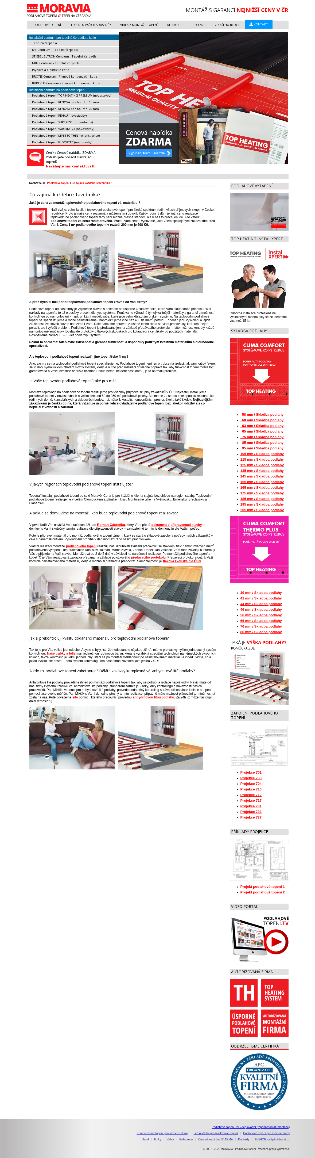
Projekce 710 (251, 789)
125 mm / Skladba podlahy (262, 465)
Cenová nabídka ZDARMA (215, 1139)
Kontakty (244, 1139)
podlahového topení (81, 546)
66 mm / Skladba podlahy (261, 621)
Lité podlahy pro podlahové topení (215, 1133)
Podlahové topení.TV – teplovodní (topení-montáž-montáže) (251, 1127)
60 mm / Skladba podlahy (262, 420)
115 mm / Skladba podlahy (262, 459)
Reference (186, 1139)
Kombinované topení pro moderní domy (162, 1133)
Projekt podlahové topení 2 (262, 892)
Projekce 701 (251, 772)
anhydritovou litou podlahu (153, 697)
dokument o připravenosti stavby (176, 525)
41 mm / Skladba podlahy (261, 598)
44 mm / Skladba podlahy (261, 604)
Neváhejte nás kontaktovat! (70, 166)
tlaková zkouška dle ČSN (182, 561)
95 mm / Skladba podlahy (262, 448)
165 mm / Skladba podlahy (262, 488)
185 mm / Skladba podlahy (262, 499)
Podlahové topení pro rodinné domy (266, 1133)
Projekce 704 (251, 784)
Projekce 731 (251, 806)
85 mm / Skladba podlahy (262, 443)
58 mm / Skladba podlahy (262, 414)
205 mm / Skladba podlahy (262, 510)
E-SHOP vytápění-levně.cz (272, 1139)
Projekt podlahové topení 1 (262, 887)
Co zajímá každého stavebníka (91, 183)
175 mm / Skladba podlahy (262, 493)
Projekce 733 (251, 812)
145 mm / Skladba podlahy (262, 476)
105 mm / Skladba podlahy (262, 454)
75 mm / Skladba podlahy (262, 437)
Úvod (145, 1139)
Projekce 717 (251, 800)
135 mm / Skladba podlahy (262, 471)
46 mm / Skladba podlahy (261, 609)
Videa (170, 1139)
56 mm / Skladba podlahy (261, 615)
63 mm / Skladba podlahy (262, 426)
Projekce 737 (251, 817)
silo (75, 697)
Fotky (157, 1139)
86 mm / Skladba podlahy (261, 632)
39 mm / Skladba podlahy (261, 593)
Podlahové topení (58, 183)
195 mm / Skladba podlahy (262, 504)
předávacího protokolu (148, 557)
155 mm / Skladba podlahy (262, 482)
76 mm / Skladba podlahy (261, 626)
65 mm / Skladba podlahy (262, 431)
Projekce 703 (251, 778)
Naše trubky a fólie (61, 653)
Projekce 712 (251, 795)
